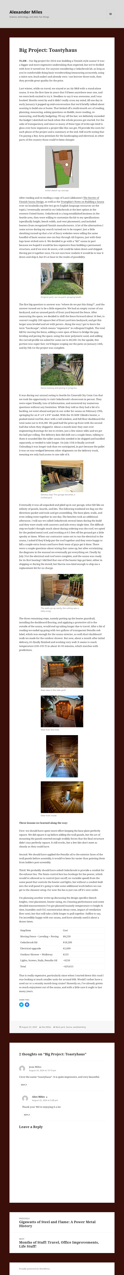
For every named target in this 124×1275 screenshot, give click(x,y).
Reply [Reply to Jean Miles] (24, 1084)
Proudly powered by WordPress (34, 1268)
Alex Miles (46, 1027)
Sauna (69, 1027)
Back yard (60, 1027)
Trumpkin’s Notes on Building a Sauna (82, 201)
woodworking (79, 1027)
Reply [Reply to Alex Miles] (27, 1114)
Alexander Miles (25, 12)
